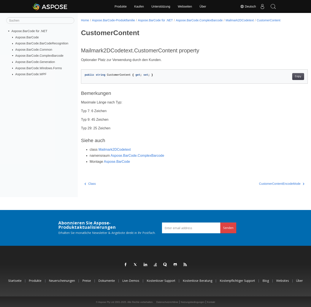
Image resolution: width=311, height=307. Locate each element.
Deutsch (248, 6)
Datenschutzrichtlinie (167, 302)
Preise (86, 281)
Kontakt (211, 302)
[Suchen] (40, 20)
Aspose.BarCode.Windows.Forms (38, 68)
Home (85, 20)
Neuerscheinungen (62, 281)
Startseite (15, 281)
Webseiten (185, 6)
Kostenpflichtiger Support (237, 281)
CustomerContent (269, 20)
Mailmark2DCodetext (240, 20)
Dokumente (106, 281)
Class (90, 183)
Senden (228, 228)
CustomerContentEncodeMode (266, 183)
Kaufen (139, 6)
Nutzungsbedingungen (193, 302)
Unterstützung (160, 6)
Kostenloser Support (161, 281)
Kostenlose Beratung (197, 281)
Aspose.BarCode (27, 37)
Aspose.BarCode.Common (33, 49)
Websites (282, 281)
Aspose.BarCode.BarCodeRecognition (41, 43)
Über (203, 6)
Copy (282, 76)
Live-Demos (130, 281)
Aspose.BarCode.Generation (35, 62)
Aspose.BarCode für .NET (29, 31)
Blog (265, 281)
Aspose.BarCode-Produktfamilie (113, 20)
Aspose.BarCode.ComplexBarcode (39, 55)
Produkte (121, 6)
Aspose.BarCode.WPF (31, 74)
